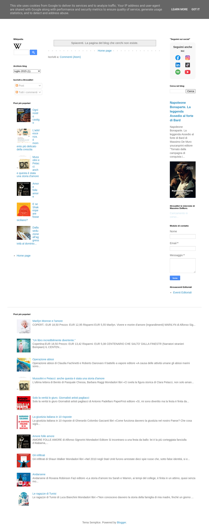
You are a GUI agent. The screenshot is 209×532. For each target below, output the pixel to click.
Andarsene (38, 474)
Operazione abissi (43, 359)
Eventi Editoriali (182, 292)
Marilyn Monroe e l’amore (47, 320)
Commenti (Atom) (70, 56)
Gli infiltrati (38, 455)
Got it (195, 9)
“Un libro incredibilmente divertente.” (53, 340)
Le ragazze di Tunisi (44, 493)
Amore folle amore (35, 190)
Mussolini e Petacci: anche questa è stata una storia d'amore (68, 378)
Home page (105, 50)
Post (20, 85)
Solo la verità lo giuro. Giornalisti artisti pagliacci (60, 397)
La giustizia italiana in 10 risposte (52, 416)
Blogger (121, 522)
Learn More (179, 9)
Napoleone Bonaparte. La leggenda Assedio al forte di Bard (181, 111)
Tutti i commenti (26, 92)
